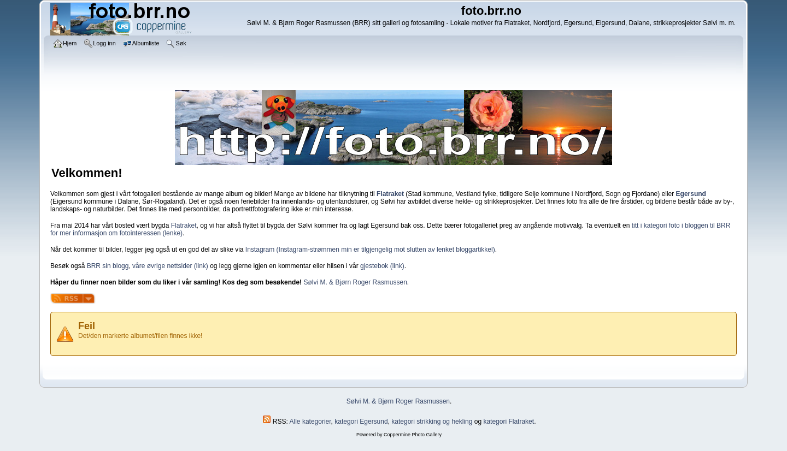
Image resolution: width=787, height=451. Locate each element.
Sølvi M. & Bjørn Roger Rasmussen (355, 282)
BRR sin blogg (108, 266)
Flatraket (184, 225)
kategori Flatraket (508, 421)
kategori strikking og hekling (431, 421)
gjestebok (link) (382, 266)
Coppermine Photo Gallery (413, 434)
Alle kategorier (310, 421)
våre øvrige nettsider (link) (170, 266)
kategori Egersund (360, 421)
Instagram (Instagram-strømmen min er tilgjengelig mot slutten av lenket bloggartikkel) (370, 249)
